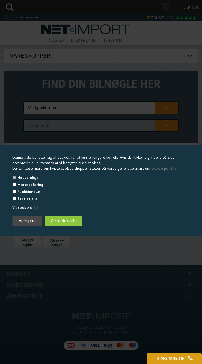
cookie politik (163, 168)
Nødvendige (28, 177)
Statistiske (27, 198)
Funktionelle (28, 191)
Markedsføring (30, 184)
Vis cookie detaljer (27, 207)
